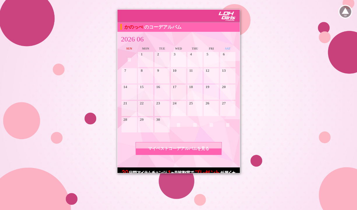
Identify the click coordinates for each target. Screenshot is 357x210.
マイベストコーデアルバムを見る (178, 148)
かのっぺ (134, 26)
